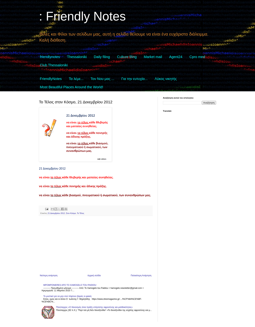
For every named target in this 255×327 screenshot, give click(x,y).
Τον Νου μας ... (102, 79)
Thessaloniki (77, 57)
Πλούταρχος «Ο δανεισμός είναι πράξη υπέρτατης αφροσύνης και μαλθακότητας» (94, 307)
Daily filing (102, 57)
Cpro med (197, 57)
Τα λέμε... (76, 79)
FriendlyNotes (51, 79)
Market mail (153, 57)
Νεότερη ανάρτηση (48, 275)
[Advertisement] (95, 245)
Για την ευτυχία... (134, 79)
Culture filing (127, 57)
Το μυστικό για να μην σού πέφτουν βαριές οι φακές (67, 296)
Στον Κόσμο (71, 213)
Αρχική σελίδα (94, 275)
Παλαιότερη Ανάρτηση (141, 275)
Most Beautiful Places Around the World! (71, 87)
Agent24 (175, 57)
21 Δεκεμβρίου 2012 (56, 213)
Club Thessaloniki (54, 65)
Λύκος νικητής (166, 79)
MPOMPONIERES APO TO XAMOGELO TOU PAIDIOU (69, 285)
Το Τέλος (80, 213)
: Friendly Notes (82, 16)
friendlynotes (50, 57)
